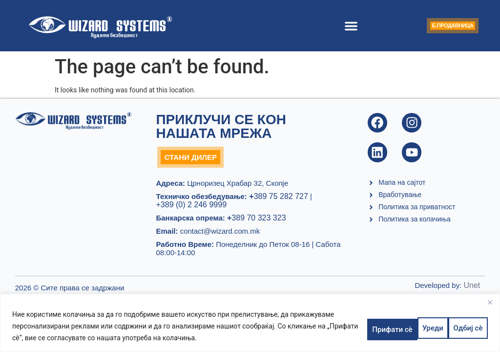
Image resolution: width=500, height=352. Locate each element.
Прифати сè (460, 325)
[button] (338, 26)
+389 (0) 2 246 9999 (191, 208)
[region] (250, 323)
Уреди (365, 325)
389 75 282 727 (277, 200)
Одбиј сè (408, 325)
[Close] (490, 302)
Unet (471, 289)
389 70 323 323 (256, 221)
